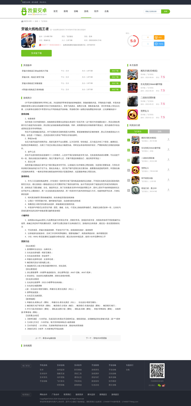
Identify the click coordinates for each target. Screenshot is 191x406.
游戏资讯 (95, 370)
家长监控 (91, 394)
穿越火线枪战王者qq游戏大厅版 (35, 71)
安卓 (42, 370)
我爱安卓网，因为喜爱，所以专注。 (35, 2)
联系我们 (67, 394)
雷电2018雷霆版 (100, 338)
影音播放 (78, 370)
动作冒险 (60, 377)
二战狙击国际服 (148, 97)
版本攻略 (112, 377)
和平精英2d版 (147, 178)
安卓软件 (43, 373)
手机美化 (78, 381)
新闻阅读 (78, 385)
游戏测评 (95, 373)
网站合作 (43, 394)
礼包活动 (95, 385)
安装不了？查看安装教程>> (51, 45)
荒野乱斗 (145, 111)
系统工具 (78, 373)
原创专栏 (95, 377)
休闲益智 (60, 370)
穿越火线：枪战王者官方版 (33, 77)
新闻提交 (103, 394)
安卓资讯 (43, 377)
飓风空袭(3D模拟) (149, 71)
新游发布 (95, 381)
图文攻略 (112, 385)
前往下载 (115, 71)
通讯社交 (78, 377)
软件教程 (112, 381)
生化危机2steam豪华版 (151, 84)
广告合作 (55, 394)
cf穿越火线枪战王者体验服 (33, 89)
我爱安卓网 (28, 21)
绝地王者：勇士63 (149, 188)
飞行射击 (44, 21)
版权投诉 (79, 394)
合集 (128, 370)
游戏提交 (115, 394)
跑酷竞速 (60, 373)
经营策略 (60, 385)
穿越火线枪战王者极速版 (32, 83)
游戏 (36, 21)
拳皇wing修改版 (49, 338)
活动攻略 (112, 373)
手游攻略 (43, 381)
